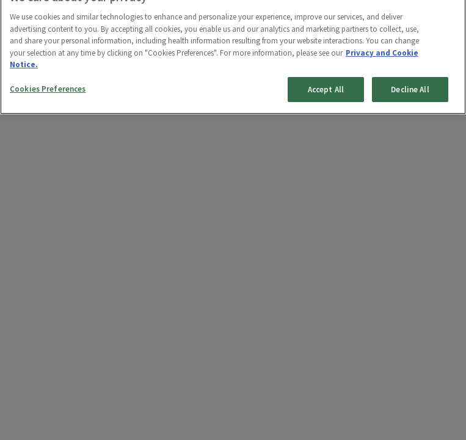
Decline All (410, 84)
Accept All (326, 84)
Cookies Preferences (48, 84)
